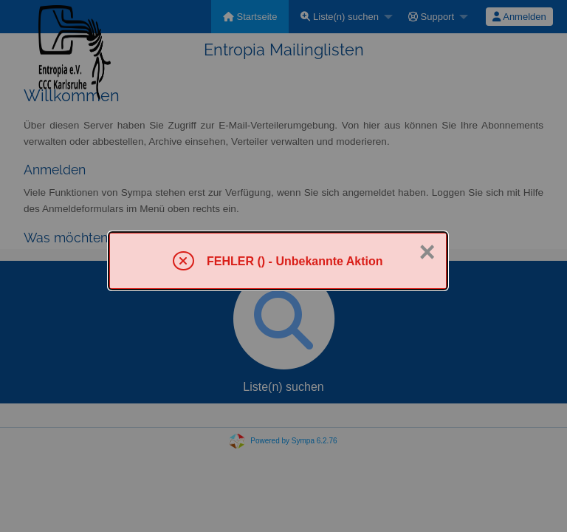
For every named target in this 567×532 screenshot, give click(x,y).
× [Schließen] (427, 252)
